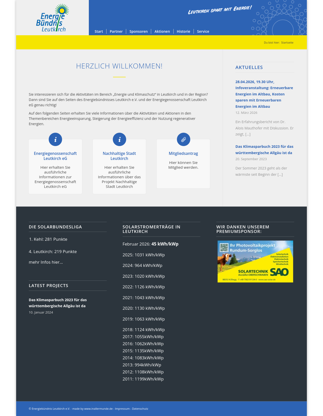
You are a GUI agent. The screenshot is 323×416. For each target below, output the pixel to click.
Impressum (122, 408)
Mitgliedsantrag (183, 153)
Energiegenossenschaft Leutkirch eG (55, 156)
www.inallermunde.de (98, 408)
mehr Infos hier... (46, 262)
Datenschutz (140, 408)
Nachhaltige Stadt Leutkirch (119, 156)
